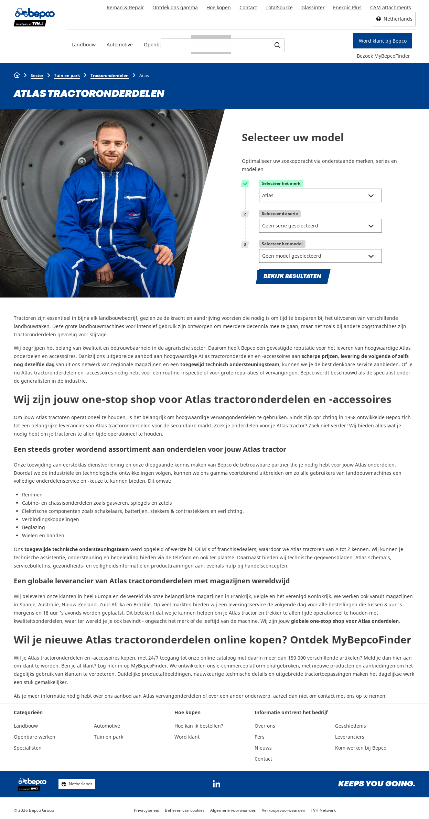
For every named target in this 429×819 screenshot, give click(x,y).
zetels (165, 500)
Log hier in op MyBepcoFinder (132, 664)
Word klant (187, 735)
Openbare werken (164, 43)
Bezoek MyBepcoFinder (383, 54)
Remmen (32, 493)
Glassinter (313, 6)
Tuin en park (211, 43)
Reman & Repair (127, 6)
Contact (249, 6)
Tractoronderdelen (109, 74)
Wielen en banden (43, 533)
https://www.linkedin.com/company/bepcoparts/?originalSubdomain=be (217, 782)
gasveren (117, 500)
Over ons (265, 724)
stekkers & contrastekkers (179, 509)
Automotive (120, 43)
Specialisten (251, 43)
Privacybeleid (146, 808)
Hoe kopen (220, 6)
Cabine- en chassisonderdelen (57, 500)
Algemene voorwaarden (233, 808)
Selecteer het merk (281, 182)
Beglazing (33, 525)
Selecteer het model (282, 242)
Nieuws (263, 745)
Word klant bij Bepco (383, 39)
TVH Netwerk (323, 808)
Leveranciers (349, 735)
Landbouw (84, 43)
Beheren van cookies (185, 808)
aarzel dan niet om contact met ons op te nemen (329, 694)
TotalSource (280, 6)
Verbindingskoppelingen (50, 517)
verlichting (230, 509)
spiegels (140, 500)
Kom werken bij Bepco (360, 745)
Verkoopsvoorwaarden (283, 808)
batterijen (136, 509)
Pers (260, 735)
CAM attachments (391, 6)
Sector (37, 74)
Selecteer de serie (280, 212)
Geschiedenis (350, 724)
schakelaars (108, 509)
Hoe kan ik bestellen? (198, 724)
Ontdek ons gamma (177, 6)
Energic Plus (348, 6)
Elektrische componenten (51, 509)
